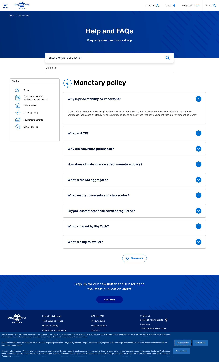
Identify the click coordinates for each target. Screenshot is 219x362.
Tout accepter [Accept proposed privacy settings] (183, 343)
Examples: (51, 67)
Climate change (31, 127)
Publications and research (54, 330)
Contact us (145, 316)
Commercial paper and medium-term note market (35, 97)
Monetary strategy (50, 325)
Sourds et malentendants (151, 320)
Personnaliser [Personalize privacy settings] (181, 351)
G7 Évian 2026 (97, 316)
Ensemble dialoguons (51, 316)
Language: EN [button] (190, 5)
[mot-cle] (109, 58)
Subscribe (109, 299)
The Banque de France (52, 321)
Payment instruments (33, 120)
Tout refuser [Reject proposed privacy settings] (200, 343)
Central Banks (30, 105)
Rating (27, 90)
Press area (145, 324)
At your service (98, 321)
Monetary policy (31, 112)
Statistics (95, 330)
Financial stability (99, 325)
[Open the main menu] (5, 5)
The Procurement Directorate (153, 328)
